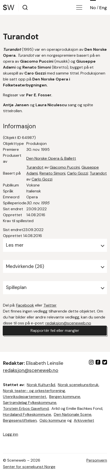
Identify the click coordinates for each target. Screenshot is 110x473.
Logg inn (10, 434)
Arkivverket (84, 420)
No (93, 8)
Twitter (50, 305)
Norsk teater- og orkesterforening (34, 390)
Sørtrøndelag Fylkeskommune (29, 402)
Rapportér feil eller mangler (55, 330)
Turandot (34, 167)
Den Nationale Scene (72, 414)
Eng (103, 8)
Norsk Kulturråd (41, 384)
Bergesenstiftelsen (20, 420)
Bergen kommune (64, 396)
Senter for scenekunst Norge (29, 466)
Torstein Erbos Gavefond (26, 408)
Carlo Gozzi (77, 173)
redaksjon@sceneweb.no (68, 323)
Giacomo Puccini (65, 167)
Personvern (96, 460)
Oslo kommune (52, 420)
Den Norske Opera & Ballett (51, 158)
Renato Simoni (52, 173)
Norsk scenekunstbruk (78, 384)
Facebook (25, 305)
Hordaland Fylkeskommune (27, 414)
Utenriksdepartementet (24, 396)
